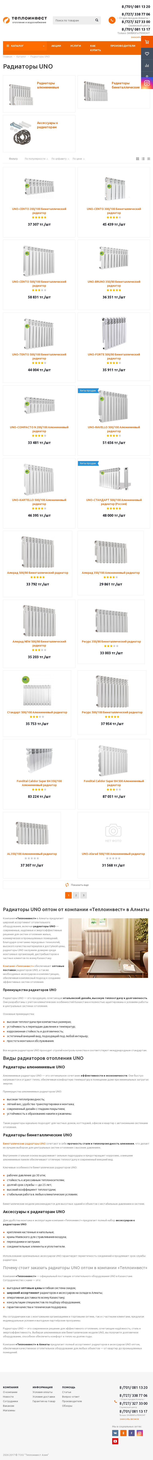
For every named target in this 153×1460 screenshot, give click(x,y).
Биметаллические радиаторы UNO (24, 1143)
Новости (8, 1396)
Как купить (95, 47)
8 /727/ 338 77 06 (136, 14)
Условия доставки (44, 1396)
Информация (43, 1387)
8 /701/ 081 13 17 (136, 29)
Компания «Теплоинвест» (18, 966)
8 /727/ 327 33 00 (136, 21)
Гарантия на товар (44, 1401)
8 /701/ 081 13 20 (136, 6)
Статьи (66, 1392)
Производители (122, 45)
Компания (10, 1387)
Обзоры (67, 1405)
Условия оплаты (43, 1392)
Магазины (9, 1410)
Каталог (17, 45)
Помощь (68, 1387)
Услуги (75, 45)
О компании (10, 1392)
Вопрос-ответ (71, 1396)
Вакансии (8, 1405)
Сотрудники (10, 1401)
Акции (56, 45)
